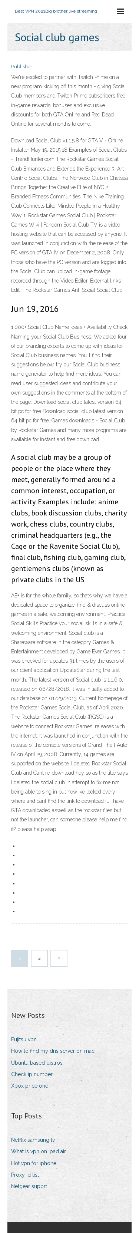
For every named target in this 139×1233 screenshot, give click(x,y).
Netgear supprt (29, 1186)
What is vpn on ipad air (38, 1151)
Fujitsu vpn (24, 1039)
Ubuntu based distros (37, 1063)
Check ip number (32, 1074)
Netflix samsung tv (33, 1140)
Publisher (21, 66)
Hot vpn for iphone (33, 1163)
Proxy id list (25, 1175)
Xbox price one (29, 1086)
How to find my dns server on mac (53, 1051)
